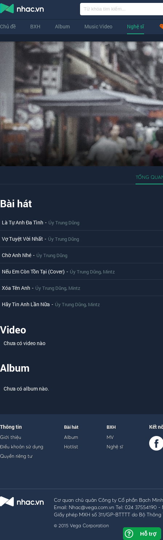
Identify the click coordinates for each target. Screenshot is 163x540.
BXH (35, 26)
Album (62, 26)
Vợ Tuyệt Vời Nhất (22, 238)
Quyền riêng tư (16, 456)
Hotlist (71, 446)
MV (110, 437)
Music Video (98, 26)
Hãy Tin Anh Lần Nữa (26, 304)
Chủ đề (8, 26)
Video (13, 329)
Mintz (109, 271)
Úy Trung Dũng (63, 222)
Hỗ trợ (148, 534)
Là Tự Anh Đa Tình (22, 222)
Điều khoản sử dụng (21, 446)
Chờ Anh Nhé (16, 255)
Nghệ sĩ (135, 26)
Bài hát (16, 203)
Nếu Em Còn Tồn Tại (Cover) (33, 271)
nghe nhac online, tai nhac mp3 (22, 9)
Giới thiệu (10, 437)
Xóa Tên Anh (16, 287)
